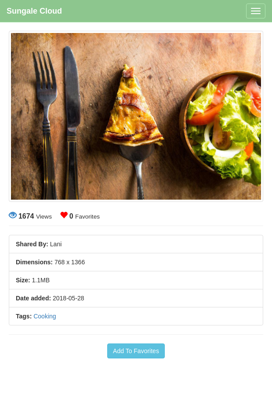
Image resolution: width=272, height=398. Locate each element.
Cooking (44, 316)
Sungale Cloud (34, 11)
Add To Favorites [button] (136, 350)
